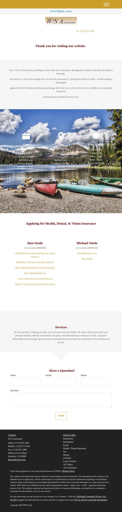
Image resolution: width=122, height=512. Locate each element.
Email (48, 375)
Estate (66, 445)
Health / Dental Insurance (74, 448)
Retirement (68, 438)
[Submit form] (61, 416)
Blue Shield (87, 259)
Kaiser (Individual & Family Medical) (35, 279)
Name (13, 375)
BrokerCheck (68, 471)
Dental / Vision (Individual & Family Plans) (35, 284)
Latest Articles (69, 461)
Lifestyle (67, 458)
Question (14, 390)
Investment (68, 442)
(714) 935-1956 (85, 31)
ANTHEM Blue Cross (87, 253)
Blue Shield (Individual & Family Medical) (35, 268)
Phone (84, 375)
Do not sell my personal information (90, 500)
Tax (65, 451)
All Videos (68, 464)
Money (66, 455)
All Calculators (70, 467)
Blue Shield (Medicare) (35, 273)
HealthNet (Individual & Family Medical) (35, 262)
